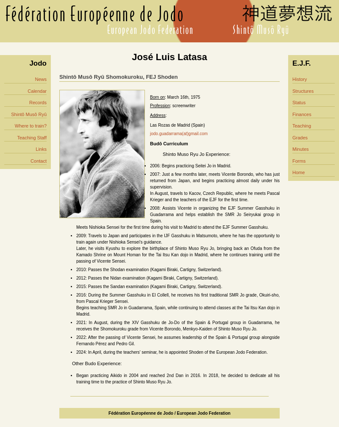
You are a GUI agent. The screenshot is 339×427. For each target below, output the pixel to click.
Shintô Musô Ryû (29, 114)
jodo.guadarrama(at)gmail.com (179, 133)
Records (38, 102)
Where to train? (31, 125)
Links (41, 149)
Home (298, 172)
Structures (303, 91)
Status (299, 102)
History (299, 79)
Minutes (300, 149)
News (41, 79)
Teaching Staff (32, 137)
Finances (301, 114)
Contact (39, 161)
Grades (300, 137)
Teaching (301, 125)
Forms (299, 161)
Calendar (37, 91)
